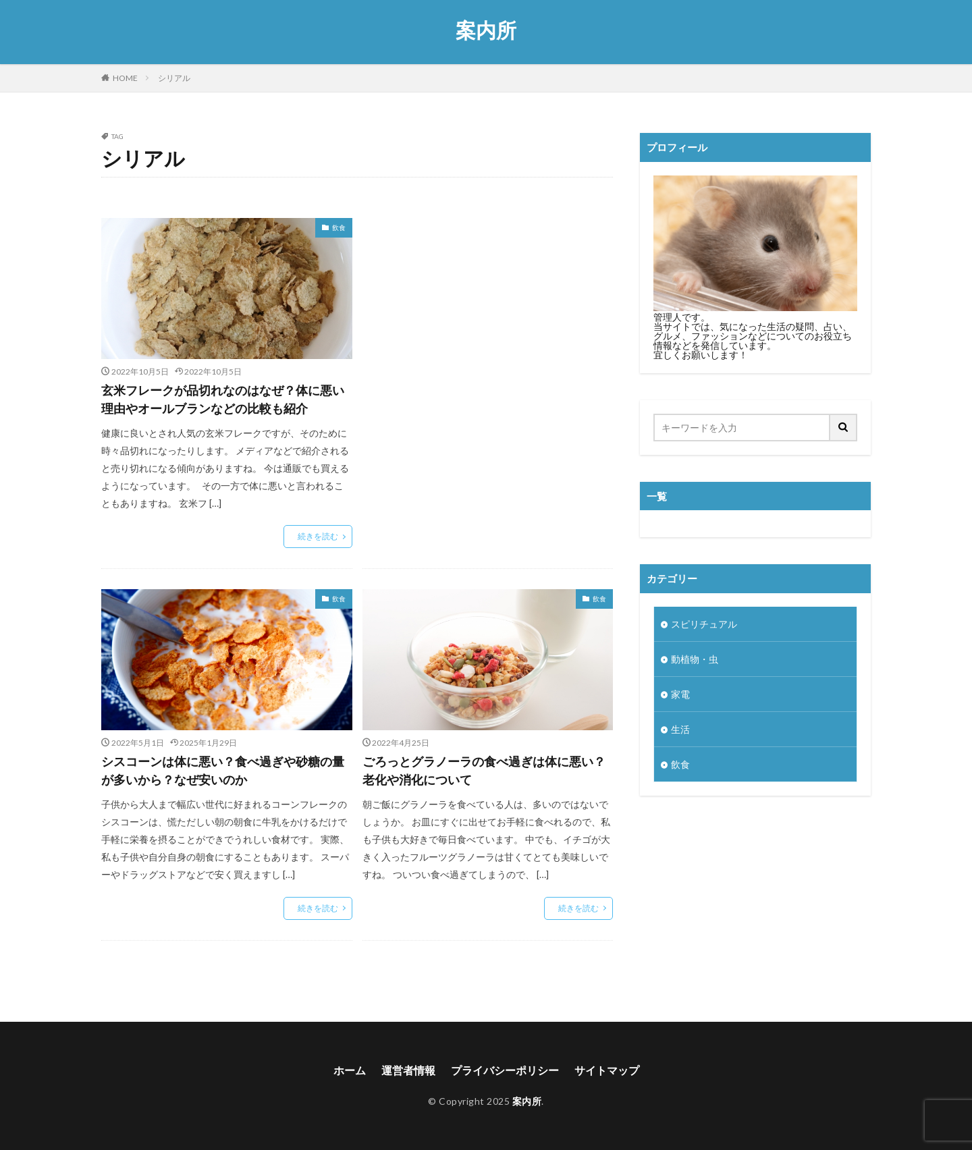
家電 (680, 694)
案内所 (486, 30)
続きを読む (318, 536)
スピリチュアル (704, 624)
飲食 (339, 227)
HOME (125, 78)
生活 (680, 729)
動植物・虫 (694, 659)
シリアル (174, 78)
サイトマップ (606, 1070)
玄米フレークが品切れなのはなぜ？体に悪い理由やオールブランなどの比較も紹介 (222, 399)
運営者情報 (408, 1070)
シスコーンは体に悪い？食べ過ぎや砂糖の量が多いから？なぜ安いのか (222, 770)
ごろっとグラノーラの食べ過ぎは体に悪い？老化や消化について (483, 770)
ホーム (349, 1070)
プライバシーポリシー (505, 1070)
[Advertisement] (488, 325)
